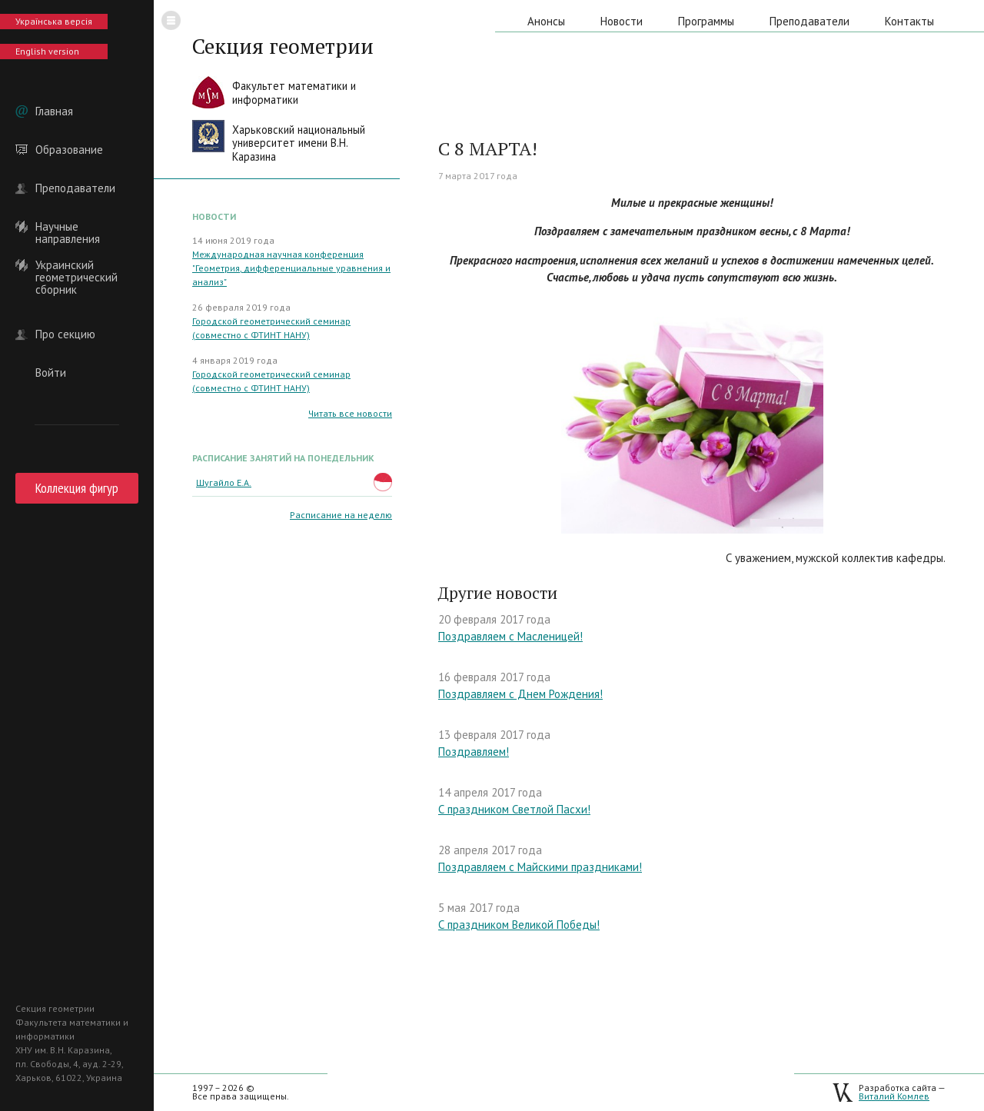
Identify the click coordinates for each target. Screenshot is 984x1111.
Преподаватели (75, 188)
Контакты (909, 21)
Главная (54, 111)
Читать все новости (350, 413)
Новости (621, 21)
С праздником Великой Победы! (519, 924)
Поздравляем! (473, 751)
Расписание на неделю (341, 515)
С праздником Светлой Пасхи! (514, 809)
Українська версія (53, 21)
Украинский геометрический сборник (76, 265)
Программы (706, 21)
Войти (50, 373)
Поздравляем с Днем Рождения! (520, 694)
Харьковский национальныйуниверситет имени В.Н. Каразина (298, 143)
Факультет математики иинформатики (294, 92)
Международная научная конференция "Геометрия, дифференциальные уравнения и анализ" (291, 268)
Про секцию (65, 334)
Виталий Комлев (894, 1096)
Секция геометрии (283, 46)
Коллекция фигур (76, 488)
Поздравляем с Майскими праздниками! (540, 867)
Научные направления (67, 227)
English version (47, 51)
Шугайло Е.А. (223, 482)
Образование (69, 150)
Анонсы (546, 21)
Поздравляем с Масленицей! (510, 636)
